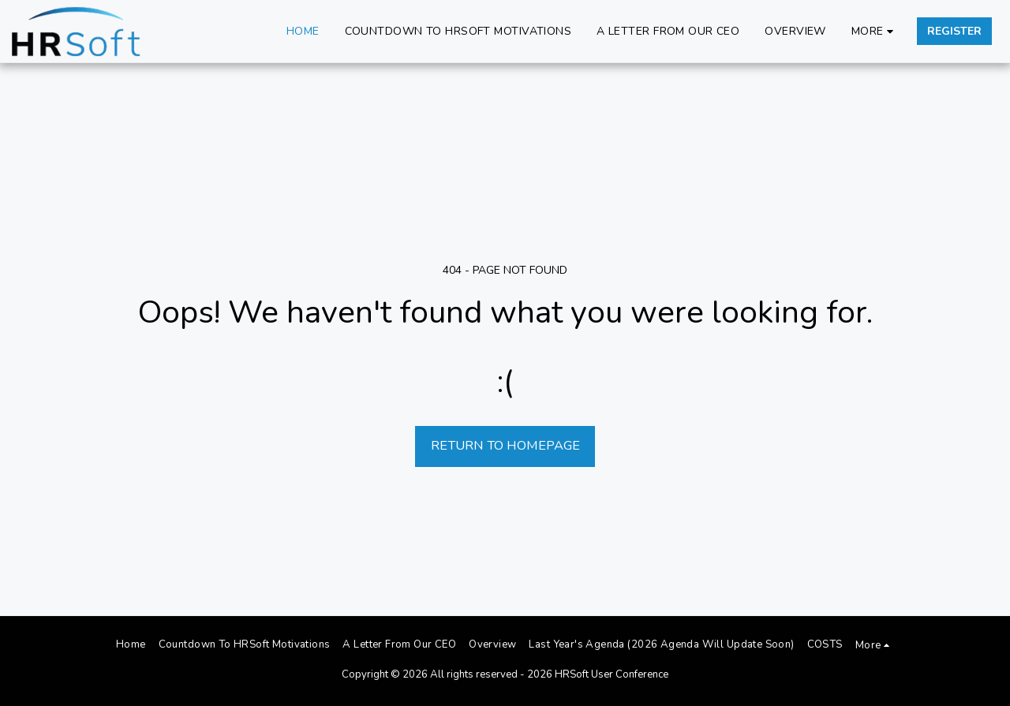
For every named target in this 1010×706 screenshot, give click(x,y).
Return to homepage (505, 445)
